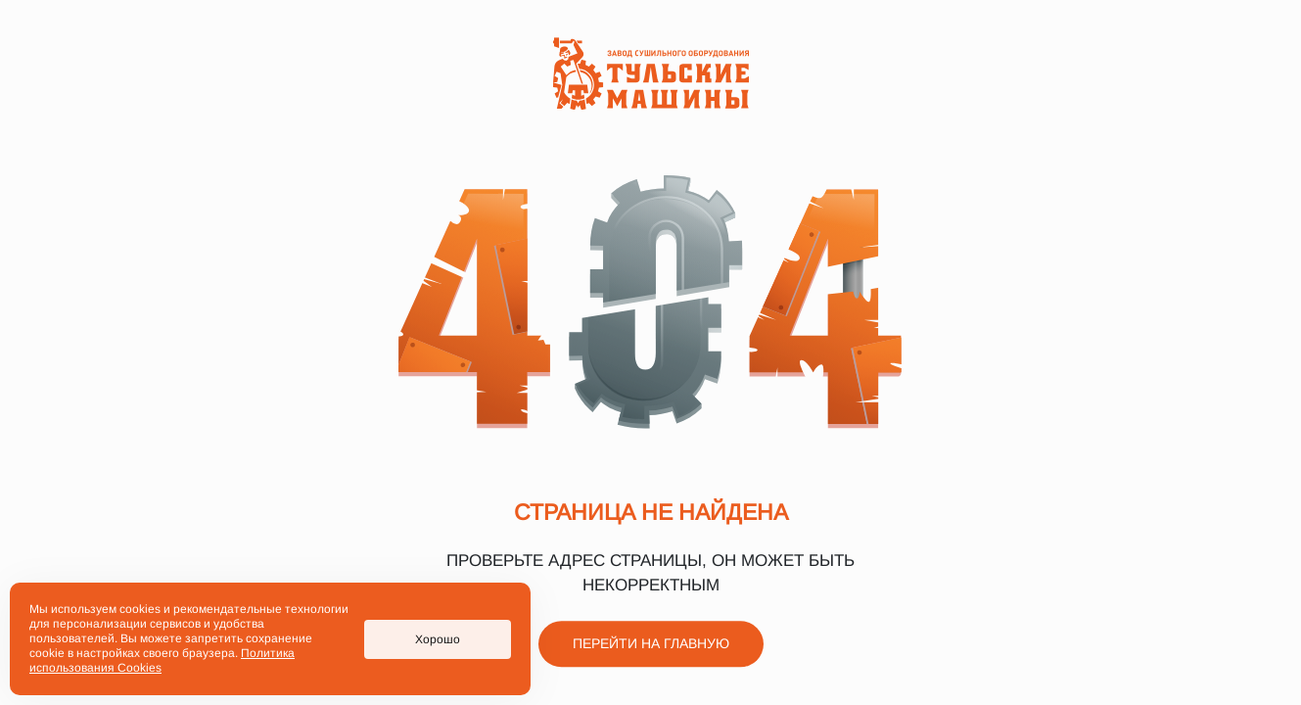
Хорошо (437, 639)
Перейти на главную (651, 644)
